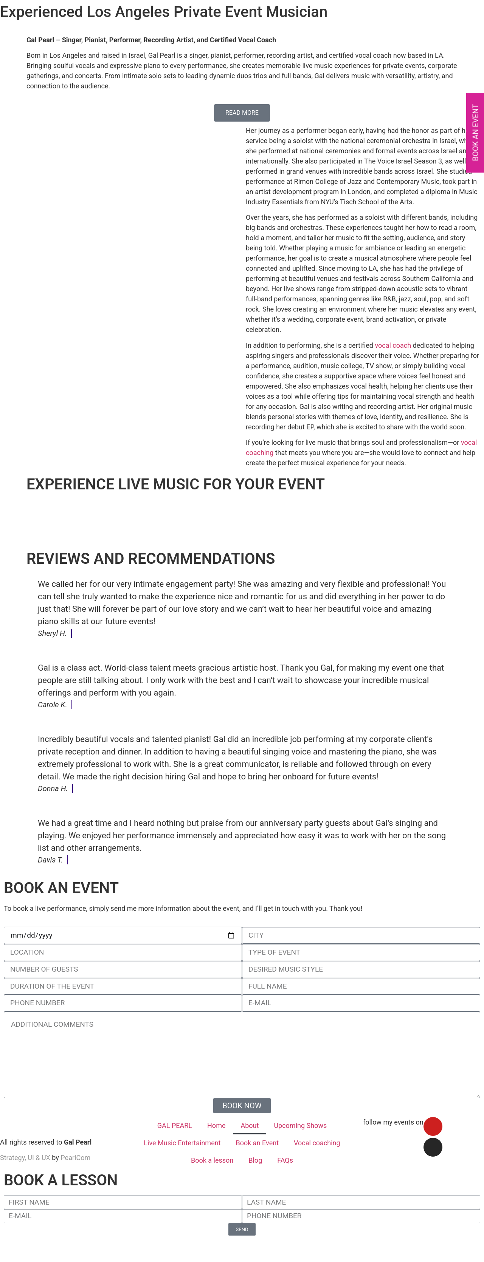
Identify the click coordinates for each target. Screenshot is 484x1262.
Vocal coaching (317, 1143)
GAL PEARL (174, 1125)
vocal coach (393, 345)
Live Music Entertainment (182, 1143)
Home (216, 1125)
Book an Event (257, 1143)
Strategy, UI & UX (25, 1158)
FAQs (285, 1160)
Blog (255, 1160)
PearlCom (75, 1158)
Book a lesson (212, 1160)
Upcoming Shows (300, 1125)
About (249, 1125)
